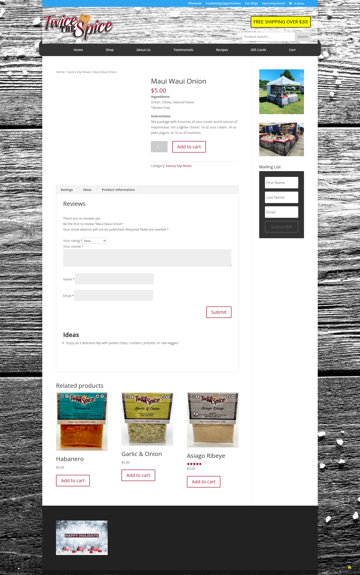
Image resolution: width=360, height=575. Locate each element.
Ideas (87, 190)
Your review (73, 246)
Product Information (118, 190)
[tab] (67, 190)
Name (69, 279)
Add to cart (189, 147)
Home (78, 50)
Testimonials (183, 50)
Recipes (222, 50)
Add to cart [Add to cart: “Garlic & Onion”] (138, 475)
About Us (143, 50)
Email (68, 296)
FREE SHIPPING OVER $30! (280, 22)
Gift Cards (258, 50)
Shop (110, 50)
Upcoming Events (273, 3)
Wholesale (195, 3)
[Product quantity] (159, 146)
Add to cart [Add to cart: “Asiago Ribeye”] (204, 482)
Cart (292, 50)
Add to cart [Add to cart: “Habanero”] (73, 480)
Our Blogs (251, 3)
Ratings (67, 190)
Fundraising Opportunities (223, 3)
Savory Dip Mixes (78, 72)
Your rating (72, 240)
